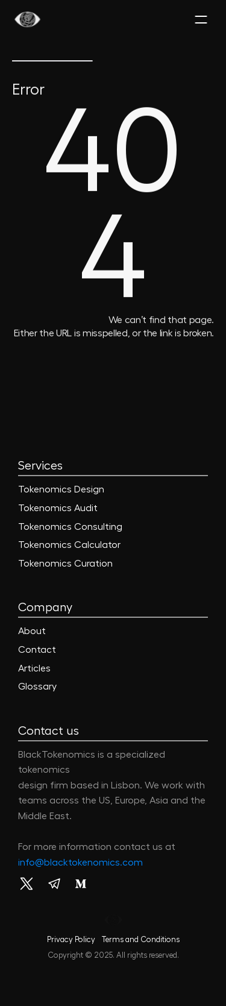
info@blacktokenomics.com (80, 862)
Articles (34, 668)
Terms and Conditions (140, 939)
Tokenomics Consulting (70, 527)
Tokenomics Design (61, 489)
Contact (37, 650)
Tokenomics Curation (65, 563)
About (32, 631)
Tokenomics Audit (58, 508)
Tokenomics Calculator (69, 545)
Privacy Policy (71, 939)
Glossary (37, 686)
